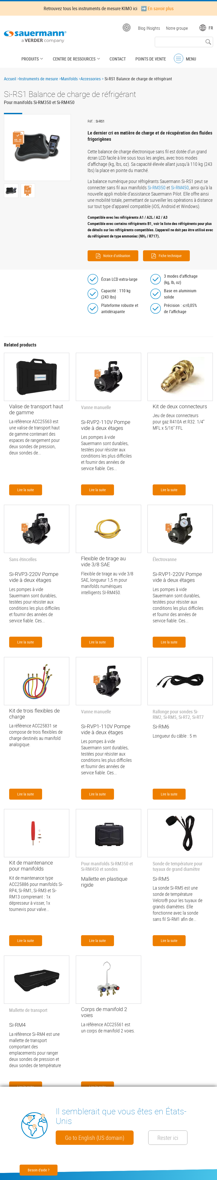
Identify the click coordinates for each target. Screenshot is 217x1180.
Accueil (10, 79)
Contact (117, 59)
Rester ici (171, 1137)
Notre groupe (177, 28)
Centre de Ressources (74, 59)
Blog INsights (149, 28)
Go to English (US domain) (95, 1137)
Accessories (91, 79)
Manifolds (69, 79)
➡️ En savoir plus (157, 8)
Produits (32, 59)
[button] (37, 147)
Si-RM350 (156, 187)
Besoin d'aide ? (38, 1169)
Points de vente (149, 59)
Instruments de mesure (38, 79)
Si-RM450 (180, 187)
